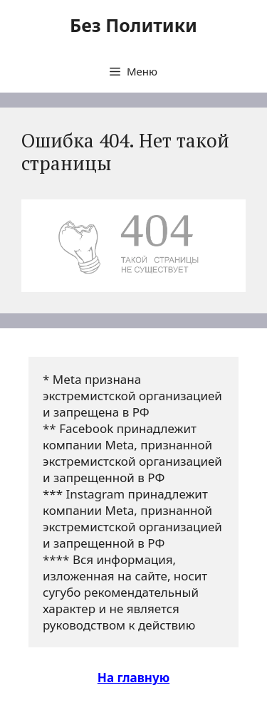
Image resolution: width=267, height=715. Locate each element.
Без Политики (133, 25)
